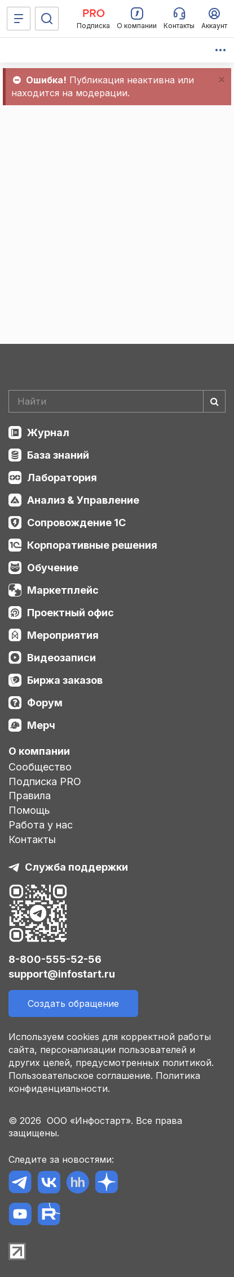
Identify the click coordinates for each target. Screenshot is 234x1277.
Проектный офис (70, 613)
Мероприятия (63, 635)
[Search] (117, 401)
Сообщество (40, 767)
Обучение (52, 567)
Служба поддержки (76, 867)
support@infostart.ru (61, 974)
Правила (29, 795)
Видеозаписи (61, 658)
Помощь (29, 810)
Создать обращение (73, 1003)
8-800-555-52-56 (54, 959)
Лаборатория (62, 477)
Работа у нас (40, 825)
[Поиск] (47, 18)
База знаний (58, 455)
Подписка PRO (44, 781)
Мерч (41, 725)
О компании (39, 751)
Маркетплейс (63, 590)
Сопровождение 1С (76, 522)
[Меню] (18, 18)
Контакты (32, 839)
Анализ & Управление (83, 500)
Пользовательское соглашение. (80, 1075)
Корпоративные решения (92, 545)
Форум (45, 703)
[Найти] (214, 401)
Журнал (48, 432)
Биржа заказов (65, 680)
